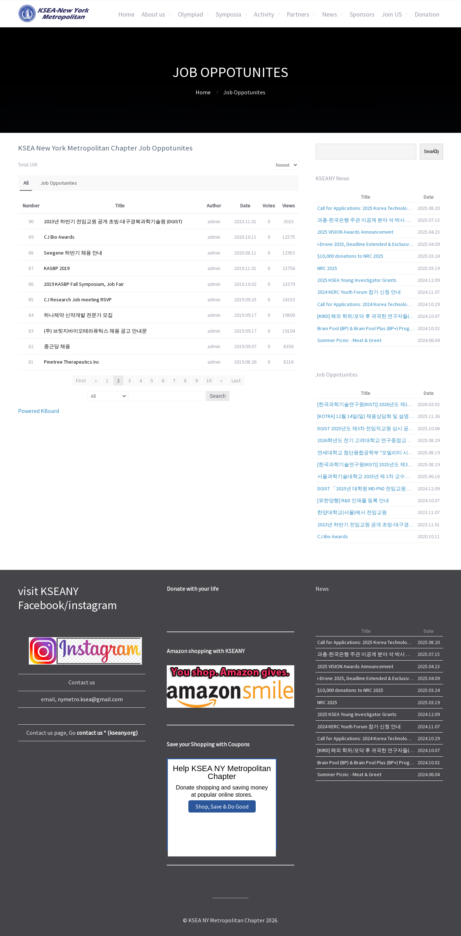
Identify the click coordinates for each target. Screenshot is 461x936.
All (25, 183)
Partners (298, 14)
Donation (427, 14)
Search (217, 396)
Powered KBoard (38, 410)
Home (126, 14)
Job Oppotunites (58, 183)
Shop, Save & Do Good (222, 806)
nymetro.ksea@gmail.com (90, 699)
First (81, 380)
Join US (392, 14)
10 (208, 380)
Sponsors (362, 14)
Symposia (228, 14)
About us (153, 14)
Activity (264, 14)
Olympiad (190, 14)
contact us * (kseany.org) (107, 732)
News (329, 14)
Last (235, 380)
